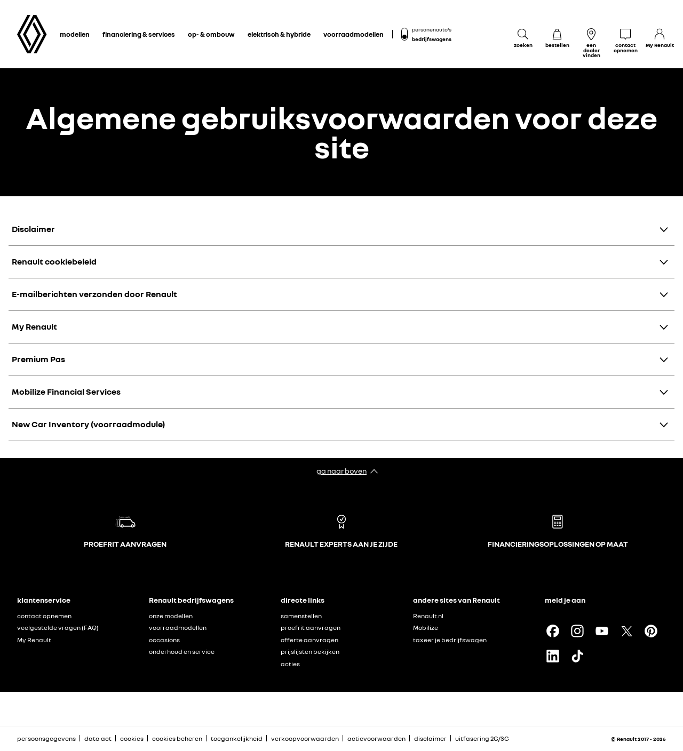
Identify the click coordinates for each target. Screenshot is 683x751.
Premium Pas (38, 359)
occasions (164, 640)
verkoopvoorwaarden (305, 738)
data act (98, 738)
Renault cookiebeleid (54, 261)
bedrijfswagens (431, 39)
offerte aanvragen (309, 640)
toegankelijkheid (237, 738)
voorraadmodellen (353, 34)
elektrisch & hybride (279, 34)
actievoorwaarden (376, 738)
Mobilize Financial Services (66, 391)
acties (290, 664)
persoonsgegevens (46, 738)
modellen (75, 34)
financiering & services (138, 34)
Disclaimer (33, 228)
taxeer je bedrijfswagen (450, 640)
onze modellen (171, 616)
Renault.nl (428, 616)
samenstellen (301, 616)
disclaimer (430, 738)
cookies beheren (177, 739)
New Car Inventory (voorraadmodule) (88, 424)
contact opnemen (44, 616)
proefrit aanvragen (310, 628)
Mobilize (425, 628)
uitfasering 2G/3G (482, 738)
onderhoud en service (182, 652)
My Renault (34, 326)
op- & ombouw (211, 34)
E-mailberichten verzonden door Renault (94, 294)
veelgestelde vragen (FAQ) (58, 628)
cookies (132, 738)
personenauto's (431, 29)
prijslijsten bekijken (310, 652)
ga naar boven (341, 470)
